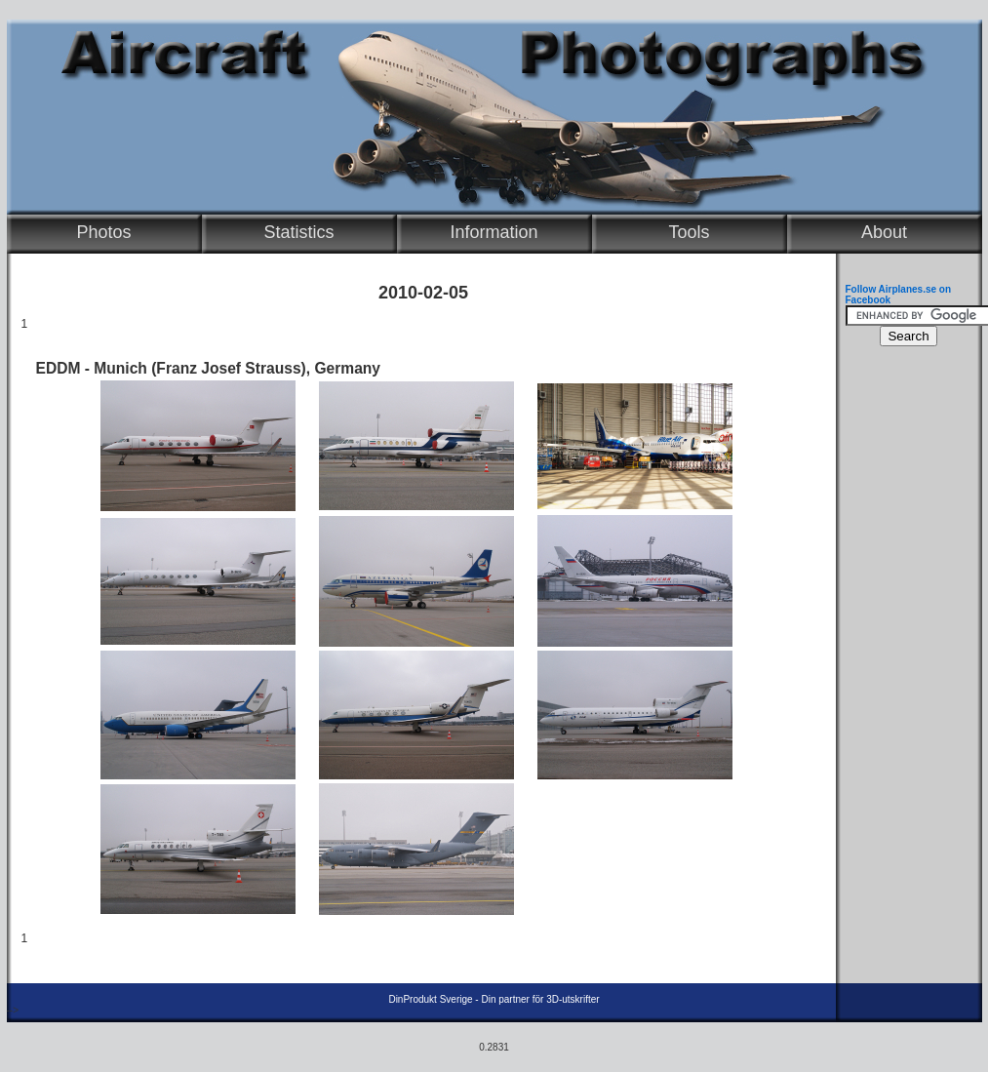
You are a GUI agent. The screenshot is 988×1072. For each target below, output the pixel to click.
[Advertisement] (904, 649)
